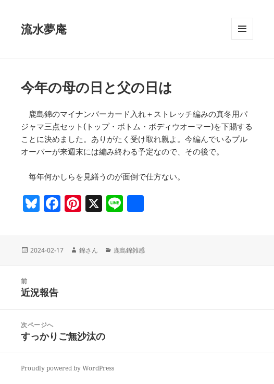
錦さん (88, 250)
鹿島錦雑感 (129, 250)
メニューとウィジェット (242, 39)
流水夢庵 (44, 29)
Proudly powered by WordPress (67, 368)
